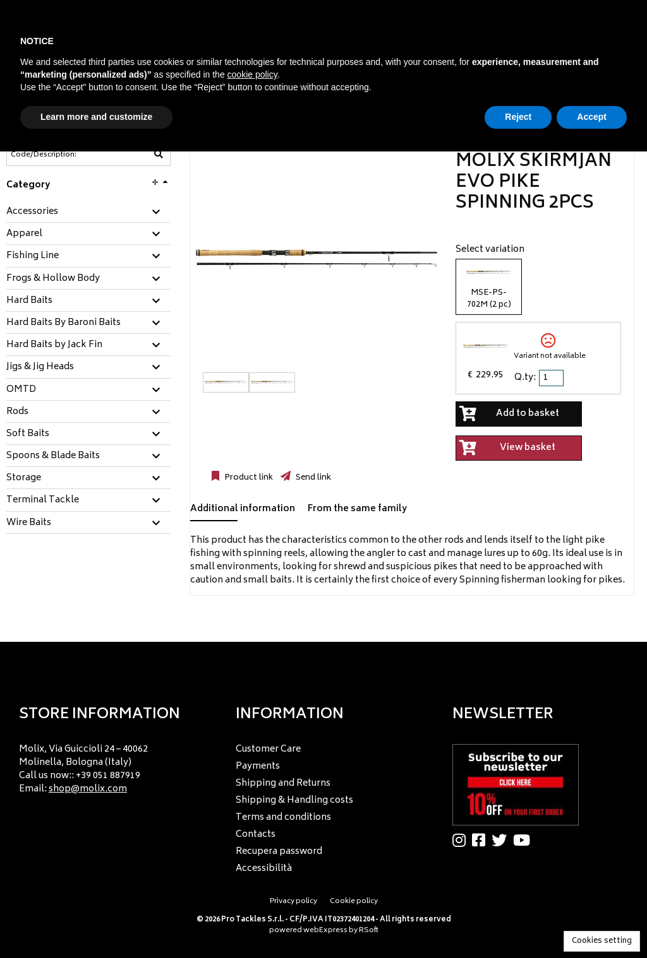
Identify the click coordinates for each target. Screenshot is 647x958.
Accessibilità (264, 869)
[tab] (88, 212)
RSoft (368, 931)
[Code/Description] (57, 154)
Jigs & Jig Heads (40, 367)
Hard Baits (29, 301)
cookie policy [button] (252, 74)
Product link (247, 478)
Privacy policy (293, 902)
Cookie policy (354, 902)
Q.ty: (525, 378)
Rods (17, 412)
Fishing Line (32, 256)
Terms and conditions (283, 817)
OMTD (21, 390)
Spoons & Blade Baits (53, 456)
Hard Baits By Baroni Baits (63, 323)
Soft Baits (27, 434)
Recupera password (279, 852)
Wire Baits (28, 523)
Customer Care (268, 749)
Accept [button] (592, 117)
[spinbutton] (552, 378)
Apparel (24, 234)
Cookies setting (602, 941)
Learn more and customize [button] (96, 117)
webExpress (325, 931)
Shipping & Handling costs (294, 800)
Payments (258, 766)
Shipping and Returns (283, 783)
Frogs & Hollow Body (53, 279)
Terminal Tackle (42, 500)
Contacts (255, 835)
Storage (23, 478)
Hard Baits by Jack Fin (54, 345)
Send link (312, 478)
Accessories (32, 212)
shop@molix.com (88, 789)
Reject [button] (518, 117)
